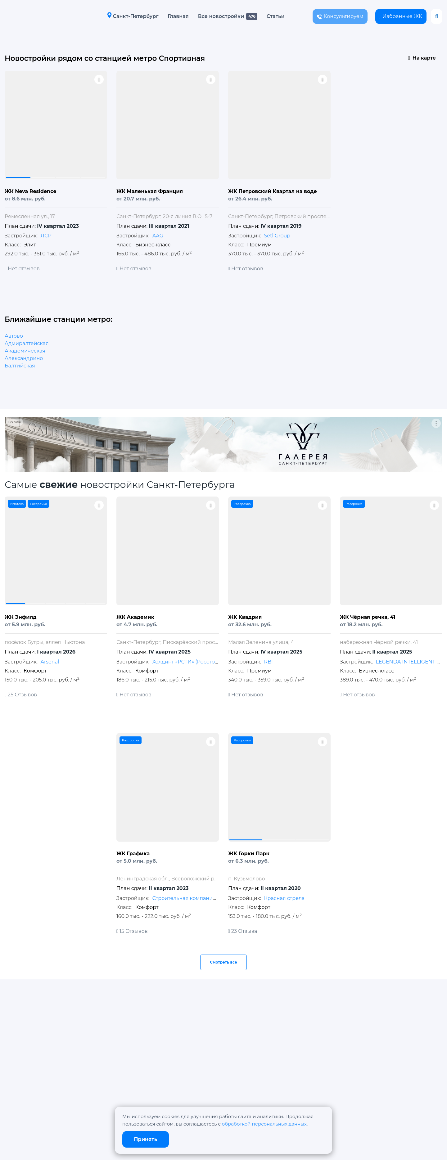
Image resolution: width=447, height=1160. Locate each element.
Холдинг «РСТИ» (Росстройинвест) (196, 662)
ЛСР (45, 236)
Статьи (276, 16)
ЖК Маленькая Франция (149, 191)
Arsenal (49, 662)
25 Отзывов (21, 695)
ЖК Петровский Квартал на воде (272, 191)
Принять (145, 1139)
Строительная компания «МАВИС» (197, 898)
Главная (178, 16)
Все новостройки (221, 16)
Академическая (25, 351)
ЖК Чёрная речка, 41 (367, 617)
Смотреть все (223, 962)
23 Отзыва (242, 931)
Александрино (24, 358)
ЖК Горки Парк (248, 854)
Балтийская (20, 366)
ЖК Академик (135, 617)
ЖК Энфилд (21, 617)
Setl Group (277, 236)
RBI (268, 662)
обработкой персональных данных (264, 1124)
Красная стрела (284, 898)
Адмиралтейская (27, 343)
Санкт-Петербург (132, 16)
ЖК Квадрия (245, 617)
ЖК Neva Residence (30, 191)
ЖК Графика (133, 854)
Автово (14, 336)
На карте (422, 58)
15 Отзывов (132, 931)
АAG (157, 236)
